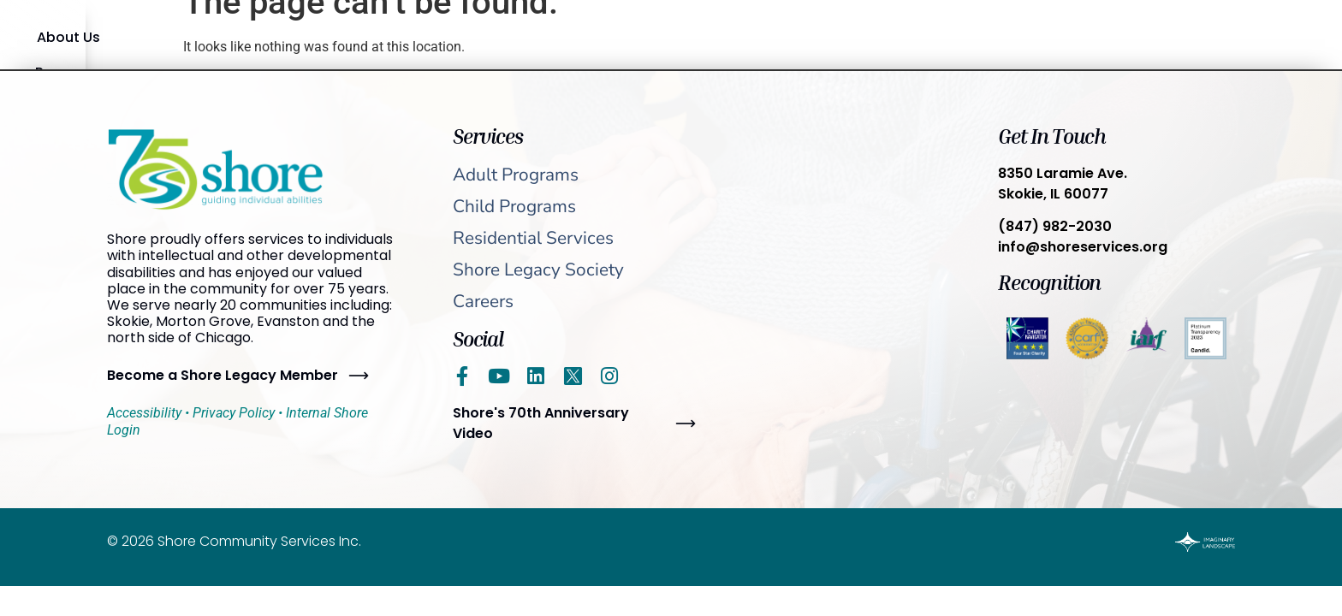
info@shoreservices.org (1082, 247)
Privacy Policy (234, 413)
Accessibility (144, 413)
